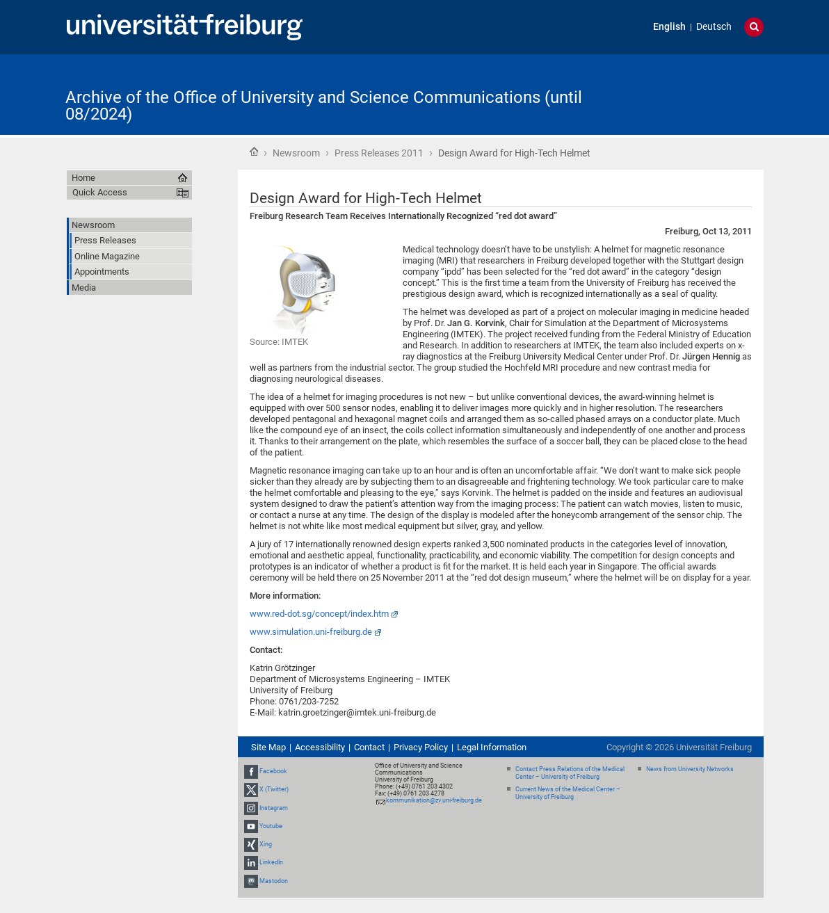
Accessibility (320, 747)
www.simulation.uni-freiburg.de (311, 632)
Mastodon (273, 881)
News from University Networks (690, 769)
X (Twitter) (274, 789)
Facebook (273, 771)
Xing (265, 844)
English (669, 27)
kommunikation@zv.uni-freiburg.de (434, 800)
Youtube (270, 826)
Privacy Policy (421, 747)
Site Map (268, 747)
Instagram (273, 808)
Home (254, 151)
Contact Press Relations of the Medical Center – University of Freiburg (570, 773)
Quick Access (99, 192)
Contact (369, 747)
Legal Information (491, 747)
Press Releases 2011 (379, 153)
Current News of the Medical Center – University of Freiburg (567, 793)
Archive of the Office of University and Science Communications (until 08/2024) (323, 106)
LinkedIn (271, 862)
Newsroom (296, 153)
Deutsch (714, 27)
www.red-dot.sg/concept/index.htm (319, 613)
